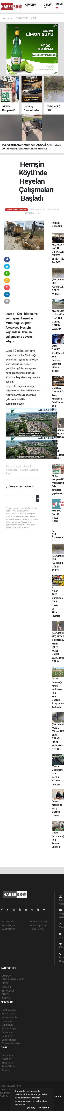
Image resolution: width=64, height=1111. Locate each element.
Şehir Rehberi (9, 1039)
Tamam (44, 1107)
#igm (8, 473)
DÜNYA (5, 994)
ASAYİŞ (6, 998)
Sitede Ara (7, 1055)
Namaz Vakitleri (10, 1017)
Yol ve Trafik (8, 1013)
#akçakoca (11, 469)
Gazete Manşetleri (11, 1043)
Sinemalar (7, 1032)
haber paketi (6, 1100)
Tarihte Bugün (9, 1028)
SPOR (5, 983)
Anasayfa (8, 18)
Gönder (38, 498)
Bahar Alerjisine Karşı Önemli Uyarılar (57, 808)
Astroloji (6, 1070)
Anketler (6, 1059)
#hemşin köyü (13, 466)
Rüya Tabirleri (9, 1066)
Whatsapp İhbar (38, 925)
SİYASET (6, 987)
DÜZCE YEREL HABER (26, 18)
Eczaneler (7, 1021)
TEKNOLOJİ (8, 990)
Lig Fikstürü (7, 1024)
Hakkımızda (8, 921)
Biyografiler (8, 1062)
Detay (31, 1107)
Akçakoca (23, 359)
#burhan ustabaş (29, 469)
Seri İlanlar (7, 1036)
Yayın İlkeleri (8, 925)
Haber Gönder (37, 929)
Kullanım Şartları (38, 921)
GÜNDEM (30, 4)
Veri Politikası (9, 929)
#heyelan (28, 466)
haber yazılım (7, 1103)
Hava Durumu (9, 1010)
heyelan (11, 372)
